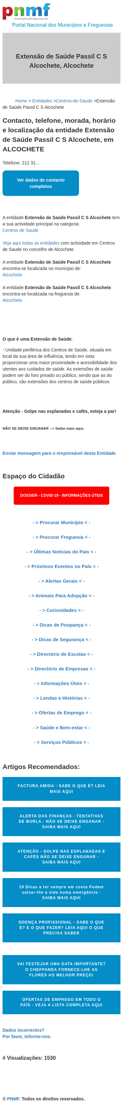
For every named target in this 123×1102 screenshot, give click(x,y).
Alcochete (12, 274)
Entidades (42, 100)
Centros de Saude (21, 230)
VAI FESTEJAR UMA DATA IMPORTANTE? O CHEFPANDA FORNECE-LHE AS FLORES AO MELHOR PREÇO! (61, 969)
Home (21, 100)
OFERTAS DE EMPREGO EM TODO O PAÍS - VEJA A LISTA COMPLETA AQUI (61, 1002)
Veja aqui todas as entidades (31, 243)
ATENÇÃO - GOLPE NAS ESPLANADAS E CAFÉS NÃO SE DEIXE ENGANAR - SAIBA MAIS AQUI (61, 856)
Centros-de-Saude (74, 100)
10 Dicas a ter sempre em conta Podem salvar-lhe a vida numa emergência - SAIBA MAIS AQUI (61, 892)
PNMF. (13, 1098)
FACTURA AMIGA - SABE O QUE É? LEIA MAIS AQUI (61, 789)
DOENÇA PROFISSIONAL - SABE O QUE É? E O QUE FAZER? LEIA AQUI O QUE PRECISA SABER (61, 927)
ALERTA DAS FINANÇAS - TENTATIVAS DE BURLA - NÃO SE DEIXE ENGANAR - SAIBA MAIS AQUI (62, 821)
